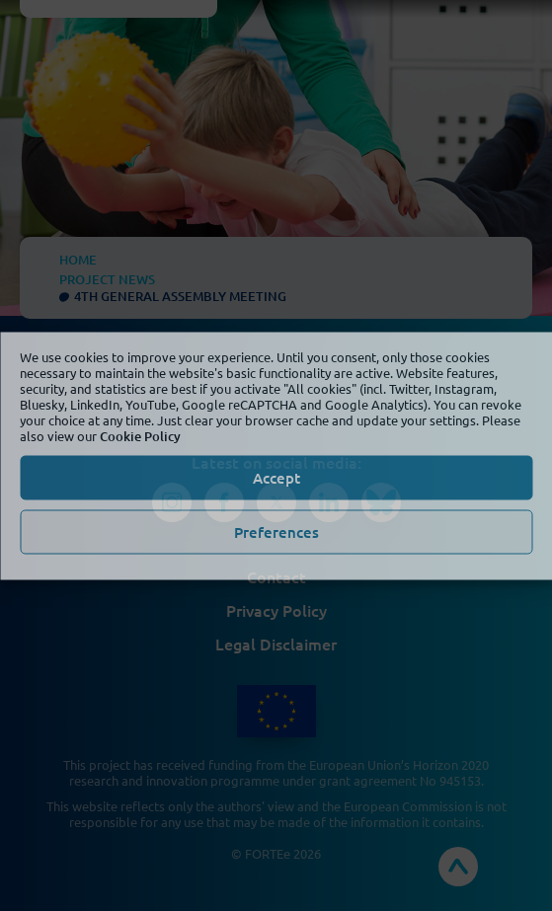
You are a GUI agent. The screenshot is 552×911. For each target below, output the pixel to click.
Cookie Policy (140, 435)
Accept (276, 478)
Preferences (276, 532)
